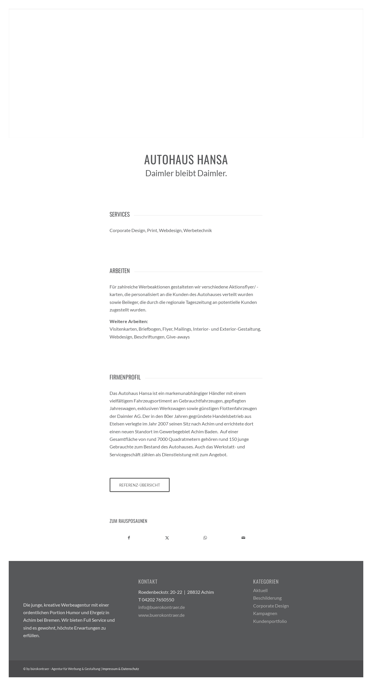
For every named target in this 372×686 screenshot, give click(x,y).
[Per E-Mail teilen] (243, 538)
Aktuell (260, 590)
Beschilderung (267, 598)
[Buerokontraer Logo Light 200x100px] (52, 26)
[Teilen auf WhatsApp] (205, 538)
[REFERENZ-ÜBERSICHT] (140, 485)
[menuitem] (276, 26)
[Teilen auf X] (167, 538)
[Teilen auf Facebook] (129, 538)
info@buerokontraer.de (161, 607)
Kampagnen (265, 613)
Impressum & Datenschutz (120, 669)
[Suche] (343, 26)
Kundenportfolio (270, 621)
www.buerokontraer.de (161, 615)
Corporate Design (271, 605)
